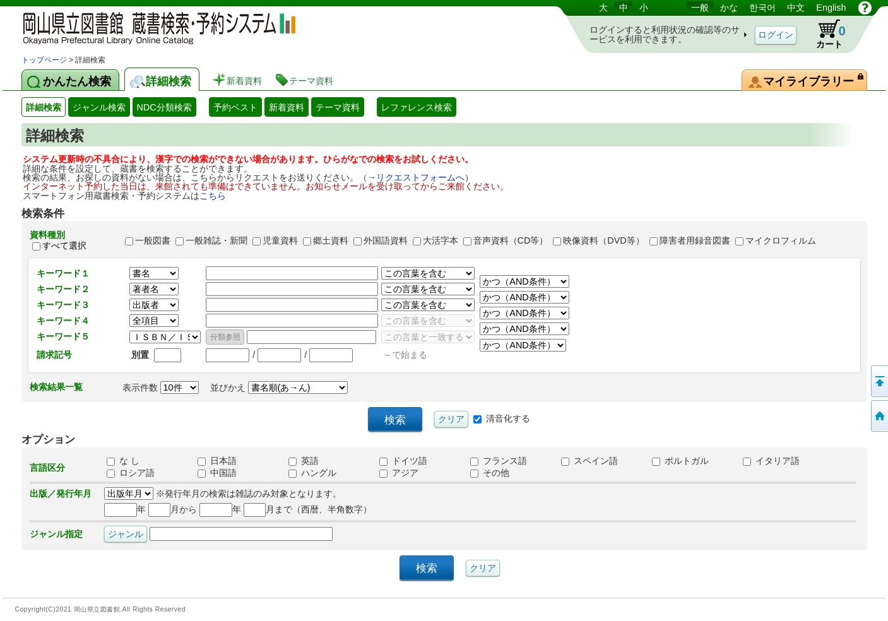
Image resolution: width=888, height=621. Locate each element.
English (831, 8)
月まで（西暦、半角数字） (308, 509)
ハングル (312, 473)
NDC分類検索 (164, 107)
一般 (700, 8)
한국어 (762, 8)
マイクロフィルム (780, 240)
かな (729, 8)
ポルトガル (680, 461)
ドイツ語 (403, 461)
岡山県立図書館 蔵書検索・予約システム (154, 27)
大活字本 (440, 240)
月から (172, 509)
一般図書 (152, 240)
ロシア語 (131, 473)
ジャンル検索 (99, 107)
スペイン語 (589, 461)
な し (123, 461)
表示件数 (160, 387)
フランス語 (498, 461)
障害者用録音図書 (695, 240)
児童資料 (280, 240)
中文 (796, 8)
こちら (212, 196)
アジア (398, 473)
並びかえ (279, 387)
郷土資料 (330, 240)
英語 (303, 461)
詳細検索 (43, 107)
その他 (489, 473)
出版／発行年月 (61, 493)
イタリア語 (771, 461)
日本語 (217, 461)
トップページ (44, 60)
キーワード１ (63, 273)
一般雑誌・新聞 (216, 240)
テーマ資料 (338, 107)
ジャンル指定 (56, 534)
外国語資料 (386, 240)
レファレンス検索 (416, 107)
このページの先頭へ (878, 381)
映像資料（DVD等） (603, 240)
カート (825, 34)
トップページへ (878, 416)
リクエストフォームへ (420, 177)
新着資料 (286, 107)
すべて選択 (64, 246)
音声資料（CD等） (510, 240)
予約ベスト (235, 107)
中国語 (217, 473)
